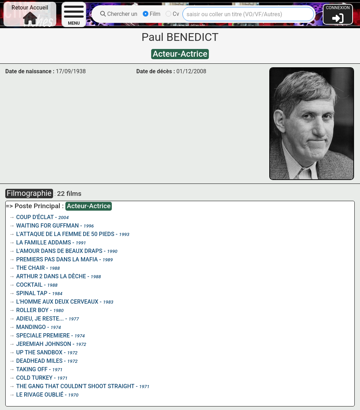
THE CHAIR (30, 268)
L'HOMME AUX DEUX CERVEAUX (57, 301)
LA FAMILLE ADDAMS (43, 242)
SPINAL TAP (31, 293)
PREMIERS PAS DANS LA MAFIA (57, 259)
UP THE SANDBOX (39, 352)
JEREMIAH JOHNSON (43, 344)
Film (152, 14)
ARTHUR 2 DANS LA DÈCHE (51, 276)
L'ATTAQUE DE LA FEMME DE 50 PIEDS (65, 234)
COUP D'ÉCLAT (35, 217)
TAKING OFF (31, 369)
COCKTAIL (29, 284)
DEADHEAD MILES (39, 361)
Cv (172, 14)
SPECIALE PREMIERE (43, 335)
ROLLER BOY (32, 310)
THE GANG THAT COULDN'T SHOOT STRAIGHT (75, 386)
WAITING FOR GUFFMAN (47, 225)
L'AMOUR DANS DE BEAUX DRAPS (59, 251)
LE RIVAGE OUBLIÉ (39, 394)
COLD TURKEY (34, 377)
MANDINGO (31, 327)
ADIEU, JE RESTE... (40, 318)
